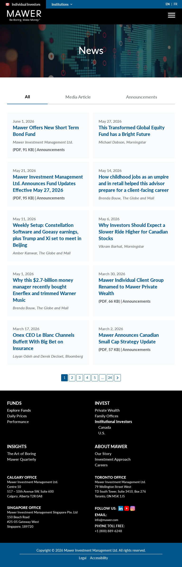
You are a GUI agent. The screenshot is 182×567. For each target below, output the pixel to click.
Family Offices (106, 413)
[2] (72, 374)
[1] (64, 374)
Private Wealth (107, 407)
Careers (101, 462)
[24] (110, 374)
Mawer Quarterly (21, 456)
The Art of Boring (21, 450)
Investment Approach (113, 456)
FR (175, 4)
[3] (79, 374)
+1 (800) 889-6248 (108, 528)
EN (168, 4)
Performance (18, 418)
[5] (94, 374)
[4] (87, 374)
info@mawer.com (106, 517)
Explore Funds (19, 407)
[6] (102, 374)
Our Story (103, 450)
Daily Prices (17, 413)
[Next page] (117, 374)
